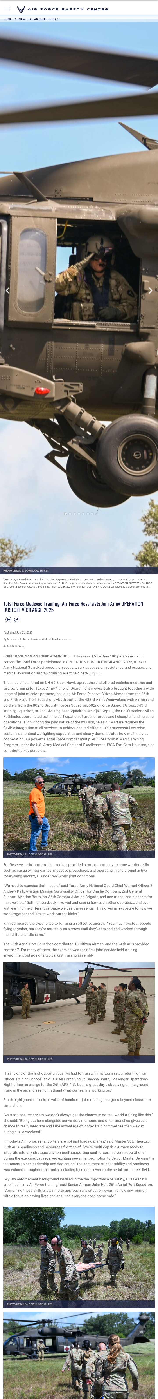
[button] (7, 9)
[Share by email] (17, 619)
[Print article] (8, 619)
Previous (8, 290)
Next (150, 290)
